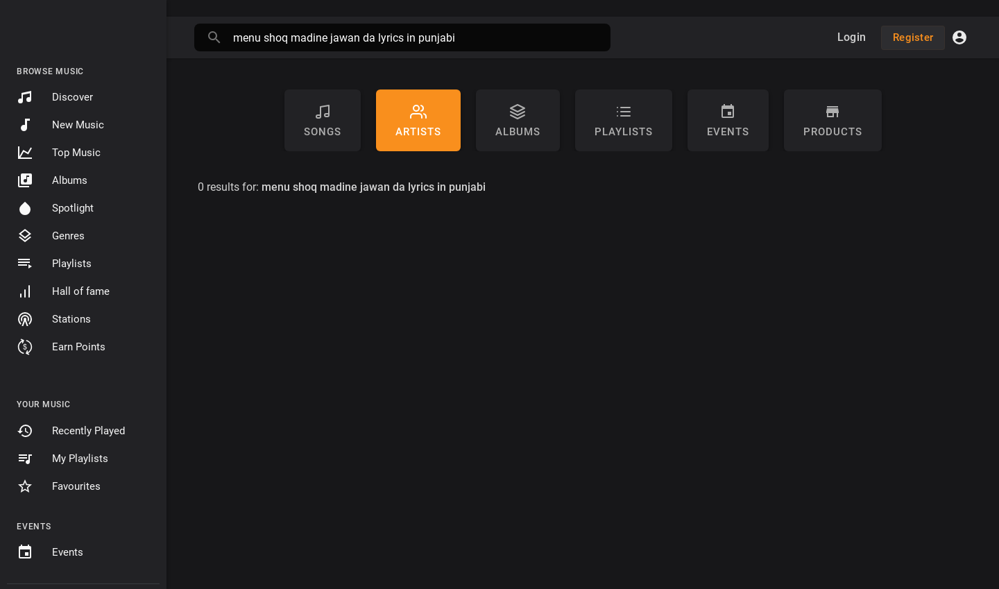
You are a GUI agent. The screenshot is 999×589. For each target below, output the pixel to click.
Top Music (59, 152)
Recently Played (71, 430)
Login (851, 37)
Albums (52, 180)
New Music (60, 125)
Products (832, 120)
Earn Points (61, 347)
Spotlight (55, 208)
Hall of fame (63, 291)
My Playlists (62, 458)
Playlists (54, 263)
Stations (54, 319)
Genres (51, 236)
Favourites (59, 486)
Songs (322, 120)
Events (50, 552)
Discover (55, 97)
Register (913, 37)
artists (418, 120)
